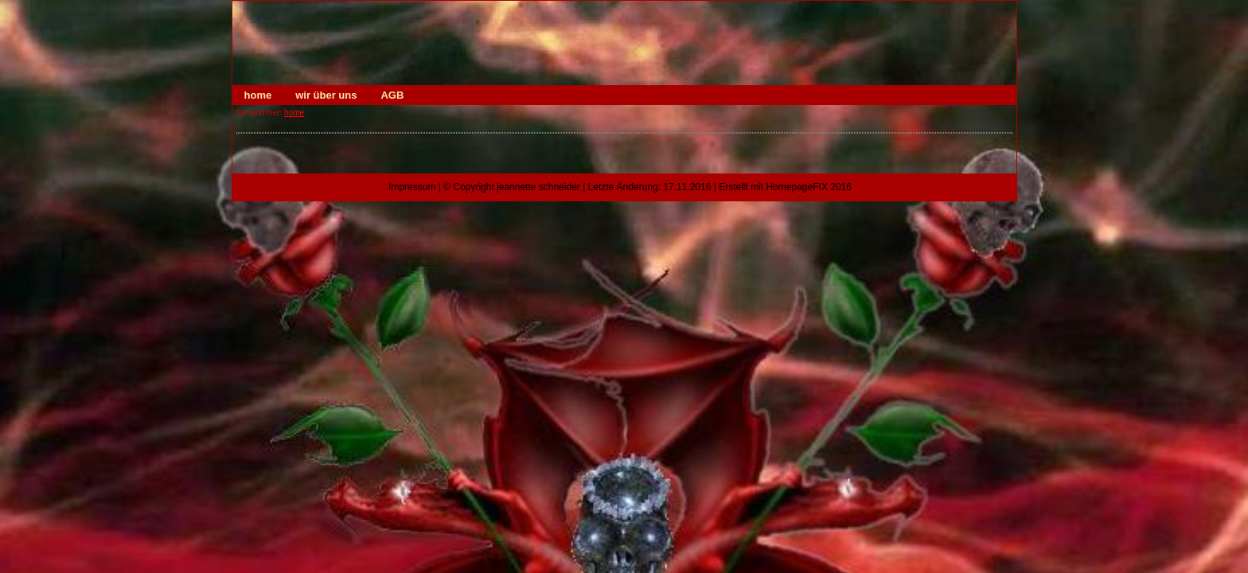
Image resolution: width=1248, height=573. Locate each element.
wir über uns (326, 95)
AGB (392, 95)
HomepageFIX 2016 (809, 187)
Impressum (411, 187)
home (258, 95)
